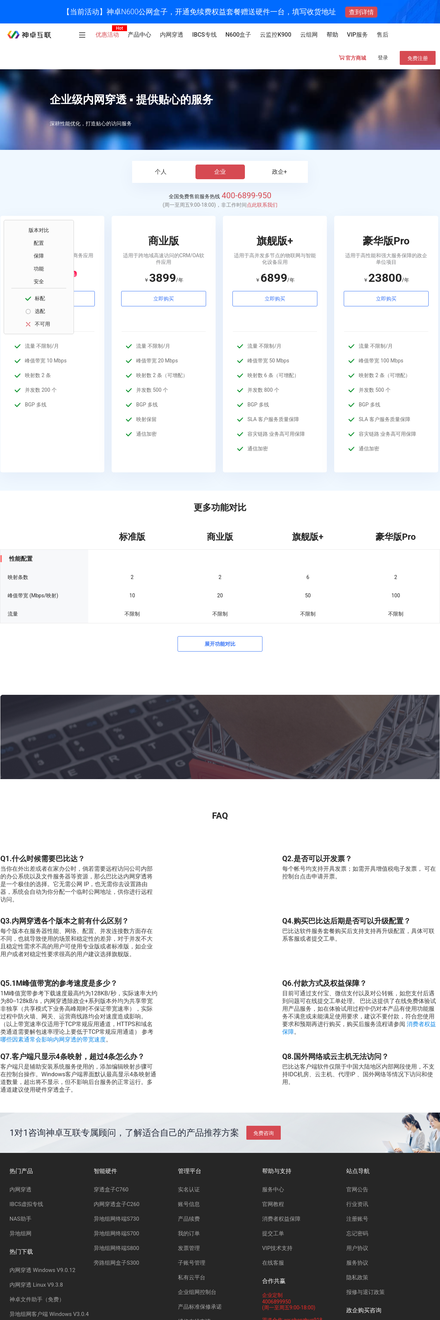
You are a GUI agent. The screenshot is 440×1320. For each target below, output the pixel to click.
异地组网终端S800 (116, 1248)
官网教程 (273, 1204)
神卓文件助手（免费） (37, 1299)
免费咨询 (263, 1133)
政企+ (279, 171)
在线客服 (273, 1263)
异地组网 (20, 1233)
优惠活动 (107, 34)
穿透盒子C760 (111, 1189)
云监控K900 (275, 34)
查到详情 (361, 12)
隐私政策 (357, 1277)
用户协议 (357, 1248)
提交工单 (273, 1233)
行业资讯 (357, 1204)
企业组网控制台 (197, 1292)
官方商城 (352, 58)
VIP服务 (357, 34)
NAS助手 (20, 1219)
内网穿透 (171, 34)
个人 (161, 171)
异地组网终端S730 (116, 1219)
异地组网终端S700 (116, 1233)
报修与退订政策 (365, 1292)
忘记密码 (357, 1233)
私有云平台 (191, 1277)
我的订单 (189, 1233)
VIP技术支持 (277, 1248)
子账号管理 (191, 1263)
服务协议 (357, 1263)
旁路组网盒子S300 (116, 1263)
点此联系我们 (262, 205)
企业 (220, 171)
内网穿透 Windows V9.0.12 (42, 1270)
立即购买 (163, 299)
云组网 (309, 34)
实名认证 (189, 1189)
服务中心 (273, 1189)
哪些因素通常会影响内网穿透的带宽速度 (53, 1039)
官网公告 (357, 1189)
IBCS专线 (204, 34)
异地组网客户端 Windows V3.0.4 (49, 1314)
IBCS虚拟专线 (26, 1204)
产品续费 (189, 1219)
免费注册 (417, 58)
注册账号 (357, 1219)
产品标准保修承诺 (200, 1307)
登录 (383, 57)
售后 (382, 34)
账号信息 (189, 1204)
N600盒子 (238, 34)
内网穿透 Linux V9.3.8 (36, 1285)
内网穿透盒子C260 (116, 1204)
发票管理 (189, 1248)
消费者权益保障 (281, 1219)
